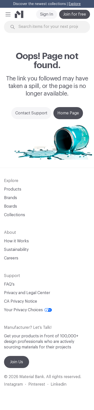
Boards (10, 206)
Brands (10, 198)
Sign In (46, 14)
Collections (14, 215)
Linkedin (58, 384)
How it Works (16, 241)
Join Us (16, 362)
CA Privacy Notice (20, 301)
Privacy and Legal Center (27, 293)
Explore (75, 4)
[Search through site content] (50, 27)
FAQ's (9, 284)
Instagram (13, 384)
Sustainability (16, 250)
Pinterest (36, 384)
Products (12, 189)
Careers (11, 258)
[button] (8, 14)
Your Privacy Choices (28, 310)
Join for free (74, 14)
